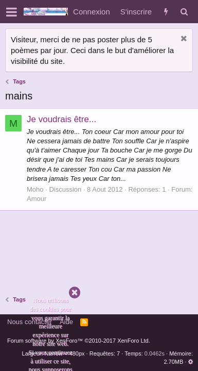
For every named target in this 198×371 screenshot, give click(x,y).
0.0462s (155, 353)
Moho (35, 189)
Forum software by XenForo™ (78, 341)
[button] (11, 12)
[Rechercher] (184, 11)
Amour (36, 199)
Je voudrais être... (61, 119)
